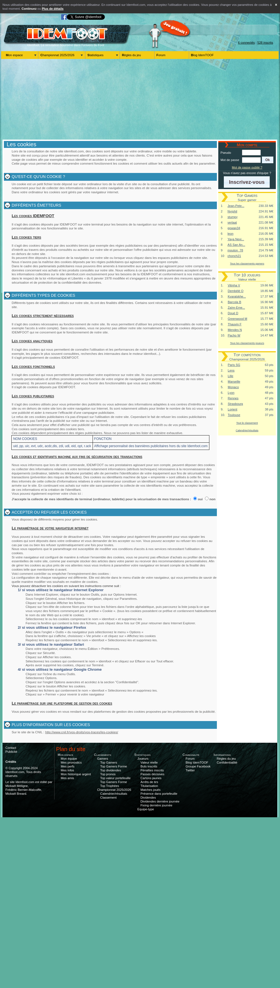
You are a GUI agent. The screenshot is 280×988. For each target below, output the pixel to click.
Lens (231, 370)
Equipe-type (145, 809)
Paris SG (234, 365)
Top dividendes (110, 770)
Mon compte (51, 17)
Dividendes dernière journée (159, 801)
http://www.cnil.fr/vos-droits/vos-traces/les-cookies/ (81, 732)
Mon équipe (69, 758)
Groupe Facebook (198, 766)
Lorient (232, 409)
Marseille (234, 381)
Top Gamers (108, 762)
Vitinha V (234, 285)
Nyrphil (232, 211)
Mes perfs (68, 766)
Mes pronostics (71, 762)
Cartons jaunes (150, 778)
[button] (267, 160)
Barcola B (234, 302)
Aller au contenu (15, 17)
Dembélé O (236, 291)
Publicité (11, 751)
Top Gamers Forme (113, 766)
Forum (161, 55)
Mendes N (235, 329)
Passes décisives (152, 774)
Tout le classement (247, 422)
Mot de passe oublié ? (247, 167)
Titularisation (149, 786)
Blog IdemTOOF (202, 55)
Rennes (233, 398)
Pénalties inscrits (152, 770)
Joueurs (142, 758)
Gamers (102, 758)
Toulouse (234, 415)
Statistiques (95, 55)
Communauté (190, 754)
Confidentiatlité (227, 762)
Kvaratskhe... (237, 296)
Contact (11, 747)
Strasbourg (235, 403)
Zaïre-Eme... (236, 307)
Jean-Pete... (235, 205)
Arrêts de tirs (149, 782)
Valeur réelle (149, 762)
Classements (102, 754)
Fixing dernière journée (156, 805)
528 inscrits (265, 42)
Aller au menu (34, 17)
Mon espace (14, 55)
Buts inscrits (148, 766)
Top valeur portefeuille (115, 778)
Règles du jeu (131, 55)
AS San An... (236, 244)
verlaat (232, 222)
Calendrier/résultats (247, 430)
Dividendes (148, 797)
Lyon (231, 392)
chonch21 (234, 255)
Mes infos (67, 770)
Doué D (233, 313)
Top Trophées (109, 786)
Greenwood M (237, 318)
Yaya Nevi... (235, 239)
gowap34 (233, 228)
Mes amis (67, 778)
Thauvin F (235, 324)
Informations (222, 754)
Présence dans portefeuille (158, 793)
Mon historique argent (76, 774)
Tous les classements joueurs (247, 343)
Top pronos (107, 774)
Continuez (28, 8)
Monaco (233, 387)
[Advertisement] (140, 99)
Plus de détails (52, 8)
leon (230, 233)
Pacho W (234, 335)
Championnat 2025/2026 (57, 55)
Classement (108, 797)
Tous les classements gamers (247, 263)
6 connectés (246, 42)
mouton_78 (235, 250)
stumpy (232, 217)
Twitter (190, 770)
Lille (230, 376)
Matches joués (150, 789)
